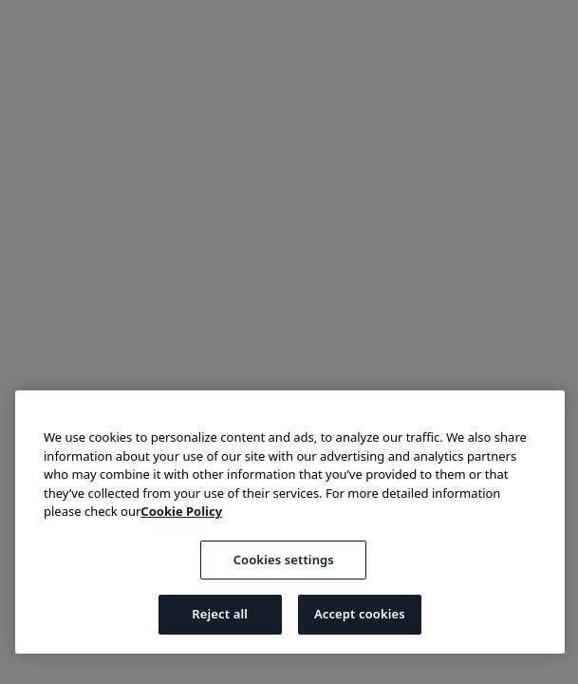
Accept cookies (359, 613)
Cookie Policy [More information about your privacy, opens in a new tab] (181, 511)
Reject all (220, 613)
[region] (290, 522)
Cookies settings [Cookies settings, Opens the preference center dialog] (283, 559)
